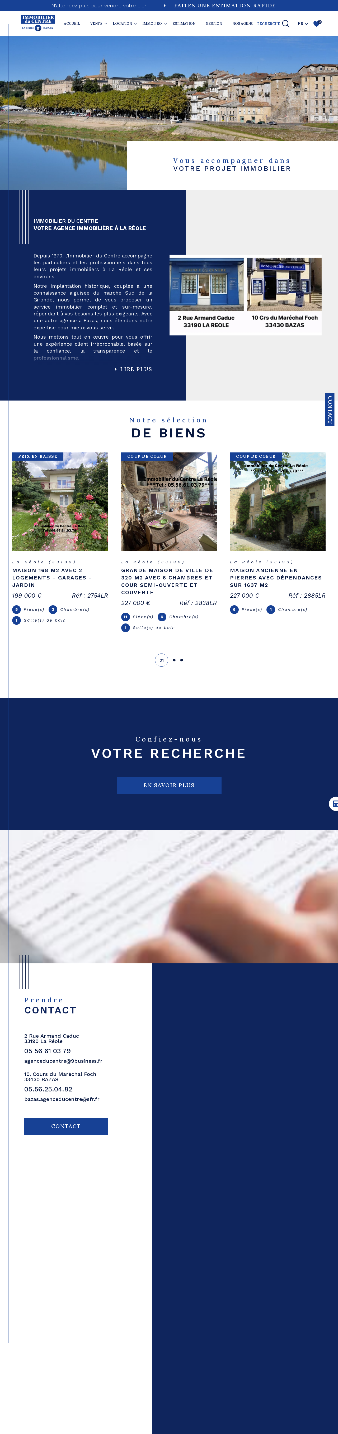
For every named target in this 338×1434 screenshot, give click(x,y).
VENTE (96, 23)
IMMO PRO (152, 23)
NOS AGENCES (245, 23)
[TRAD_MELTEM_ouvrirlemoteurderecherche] (273, 24)
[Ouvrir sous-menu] (106, 23)
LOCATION (122, 23)
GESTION (214, 23)
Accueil (72, 23)
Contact (330, 410)
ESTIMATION (183, 23)
